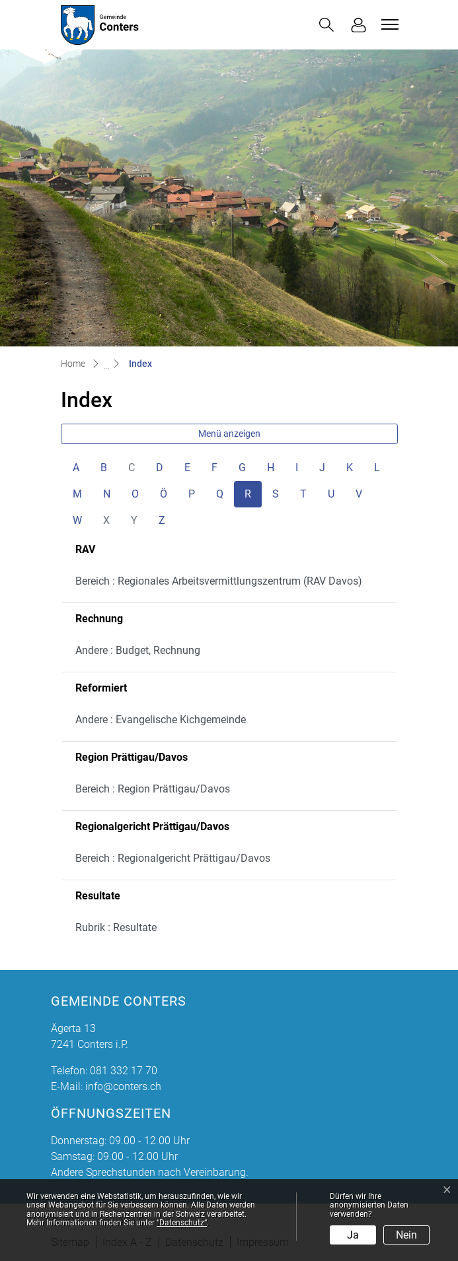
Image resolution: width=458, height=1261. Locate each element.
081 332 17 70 (123, 1070)
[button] (326, 24)
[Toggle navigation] (388, 24)
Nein (406, 1235)
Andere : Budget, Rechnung (137, 650)
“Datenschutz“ (182, 1222)
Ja (353, 1235)
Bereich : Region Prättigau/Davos (152, 789)
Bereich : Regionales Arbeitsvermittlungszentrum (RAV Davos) (218, 581)
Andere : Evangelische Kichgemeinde (160, 719)
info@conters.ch (123, 1086)
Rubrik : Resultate (116, 927)
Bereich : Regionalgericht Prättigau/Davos (172, 858)
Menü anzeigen (229, 433)
